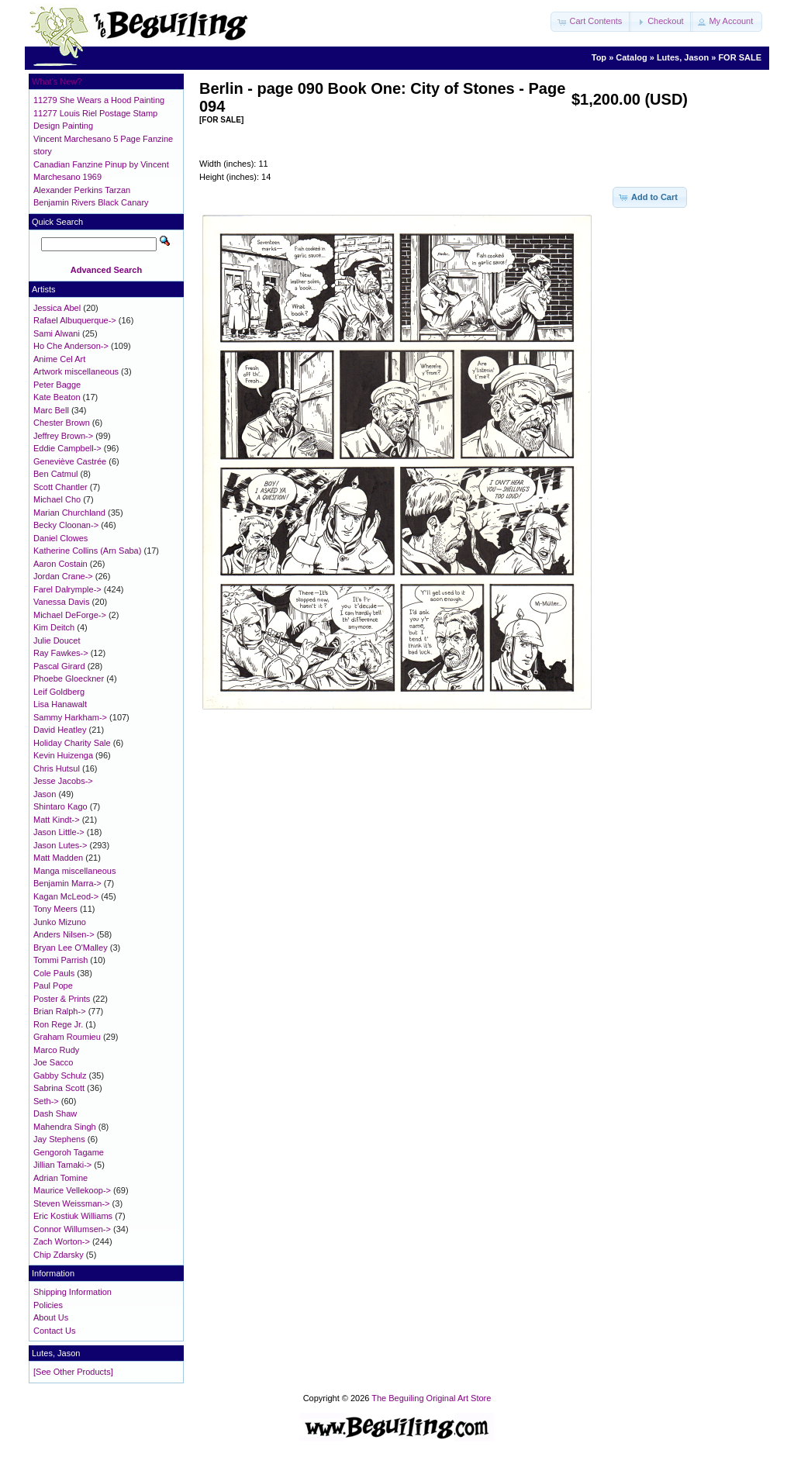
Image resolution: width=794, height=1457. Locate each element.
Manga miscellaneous (74, 870)
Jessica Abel (57, 307)
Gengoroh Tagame (68, 1152)
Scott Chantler (60, 487)
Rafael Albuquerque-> (74, 320)
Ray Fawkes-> (60, 653)
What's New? (56, 81)
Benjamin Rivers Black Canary (91, 202)
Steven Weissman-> (71, 1203)
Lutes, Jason (683, 57)
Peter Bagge (57, 384)
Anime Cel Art (59, 359)
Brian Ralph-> (59, 1011)
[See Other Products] (73, 1371)
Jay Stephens (59, 1139)
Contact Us (54, 1330)
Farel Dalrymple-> (67, 589)
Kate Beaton (57, 397)
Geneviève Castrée (69, 461)
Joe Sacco (53, 1062)
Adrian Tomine (60, 1178)
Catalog (631, 57)
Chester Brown (61, 422)
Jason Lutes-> (60, 845)
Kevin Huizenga (63, 755)
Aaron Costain (60, 563)
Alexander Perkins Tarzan (81, 190)
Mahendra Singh (64, 1126)
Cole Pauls (53, 973)
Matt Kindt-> (56, 819)
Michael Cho (57, 499)
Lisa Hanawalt (60, 704)
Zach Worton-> (61, 1241)
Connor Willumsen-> (72, 1229)
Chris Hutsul (56, 768)
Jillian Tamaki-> (62, 1164)
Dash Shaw (55, 1113)
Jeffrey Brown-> (63, 435)
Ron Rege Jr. (58, 1024)
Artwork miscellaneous (76, 371)
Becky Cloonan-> (65, 525)
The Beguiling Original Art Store (431, 1398)
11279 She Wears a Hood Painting (98, 100)
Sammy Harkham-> (70, 717)
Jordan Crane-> (63, 576)
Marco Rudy (56, 1050)
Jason (44, 794)
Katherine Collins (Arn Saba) (87, 550)
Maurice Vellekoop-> (72, 1190)
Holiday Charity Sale (72, 742)
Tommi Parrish (60, 960)
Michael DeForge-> (69, 615)
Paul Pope (53, 985)
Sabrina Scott (59, 1088)
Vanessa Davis (61, 601)
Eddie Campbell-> (67, 448)
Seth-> (46, 1101)
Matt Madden (58, 857)
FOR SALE (739, 57)
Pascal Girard (59, 666)
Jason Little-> (59, 832)
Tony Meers (55, 908)
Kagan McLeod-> (65, 896)
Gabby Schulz (59, 1075)
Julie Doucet (57, 640)
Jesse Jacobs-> (63, 780)
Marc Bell (51, 410)
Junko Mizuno (59, 922)
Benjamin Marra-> (67, 883)
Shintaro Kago (60, 806)
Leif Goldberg (59, 691)
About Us (50, 1317)
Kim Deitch (53, 627)
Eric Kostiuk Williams (72, 1215)
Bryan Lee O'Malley (70, 947)
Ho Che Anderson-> (71, 345)
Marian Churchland (69, 512)
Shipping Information (72, 1291)
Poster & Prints (61, 998)
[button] (591, 22)
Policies (48, 1305)
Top (599, 57)
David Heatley (59, 729)
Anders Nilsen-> (64, 934)
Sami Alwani (56, 333)
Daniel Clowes (60, 538)
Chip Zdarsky (58, 1254)
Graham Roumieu (67, 1036)
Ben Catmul (55, 473)
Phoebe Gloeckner (68, 678)
